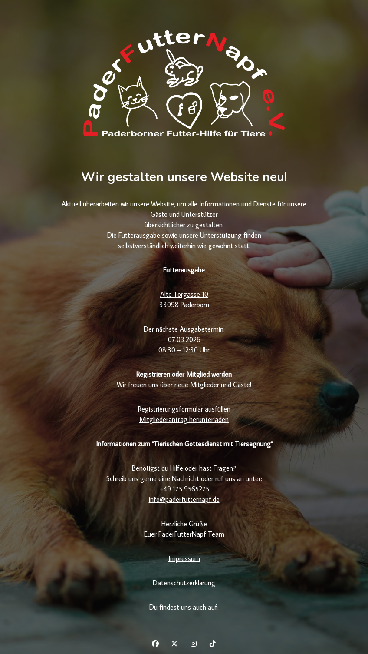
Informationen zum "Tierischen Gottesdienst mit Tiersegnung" (184, 443)
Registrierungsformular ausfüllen (184, 409)
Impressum (184, 558)
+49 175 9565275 (184, 489)
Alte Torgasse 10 (184, 294)
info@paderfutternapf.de (184, 499)
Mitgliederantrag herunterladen (184, 419)
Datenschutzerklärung (184, 582)
